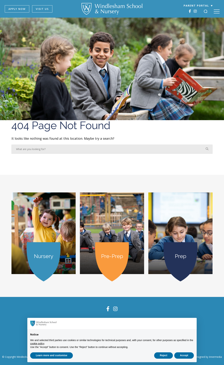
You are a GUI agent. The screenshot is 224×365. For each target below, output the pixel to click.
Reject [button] (163, 355)
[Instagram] (195, 11)
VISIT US (42, 9)
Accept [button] (184, 355)
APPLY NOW (17, 9)
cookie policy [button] (37, 343)
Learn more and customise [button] (51, 355)
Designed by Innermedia (208, 356)
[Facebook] (190, 11)
